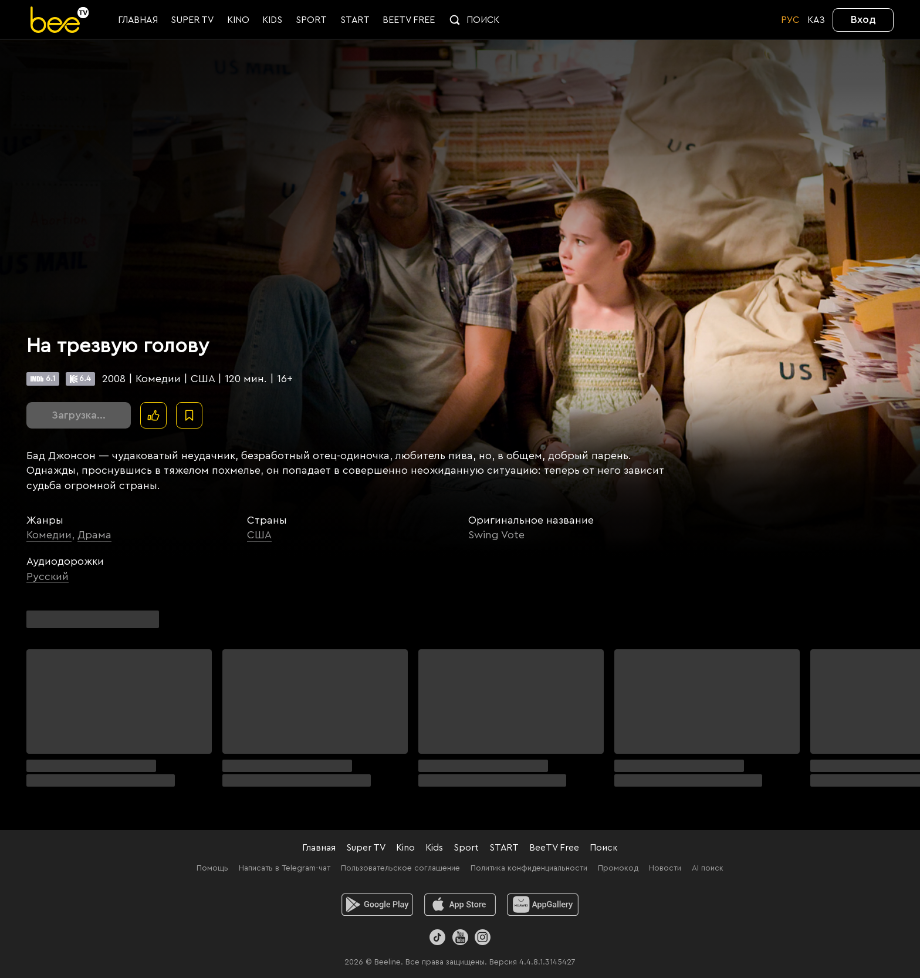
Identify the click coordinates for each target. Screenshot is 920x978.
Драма (94, 535)
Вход (863, 19)
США (259, 535)
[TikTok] (437, 937)
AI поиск (707, 868)
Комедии (49, 535)
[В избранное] (189, 415)
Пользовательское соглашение (400, 868)
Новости (665, 868)
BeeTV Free (554, 847)
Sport (466, 847)
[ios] (460, 904)
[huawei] (543, 904)
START (504, 847)
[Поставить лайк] (153, 415)
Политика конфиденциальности (529, 868)
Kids (434, 847)
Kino (405, 847)
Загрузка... (79, 415)
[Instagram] (483, 937)
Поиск (604, 847)
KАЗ (816, 20)
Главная (319, 847)
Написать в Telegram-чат (284, 868)
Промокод (618, 868)
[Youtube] (460, 937)
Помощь (212, 868)
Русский (47, 576)
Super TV (365, 847)
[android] (377, 904)
